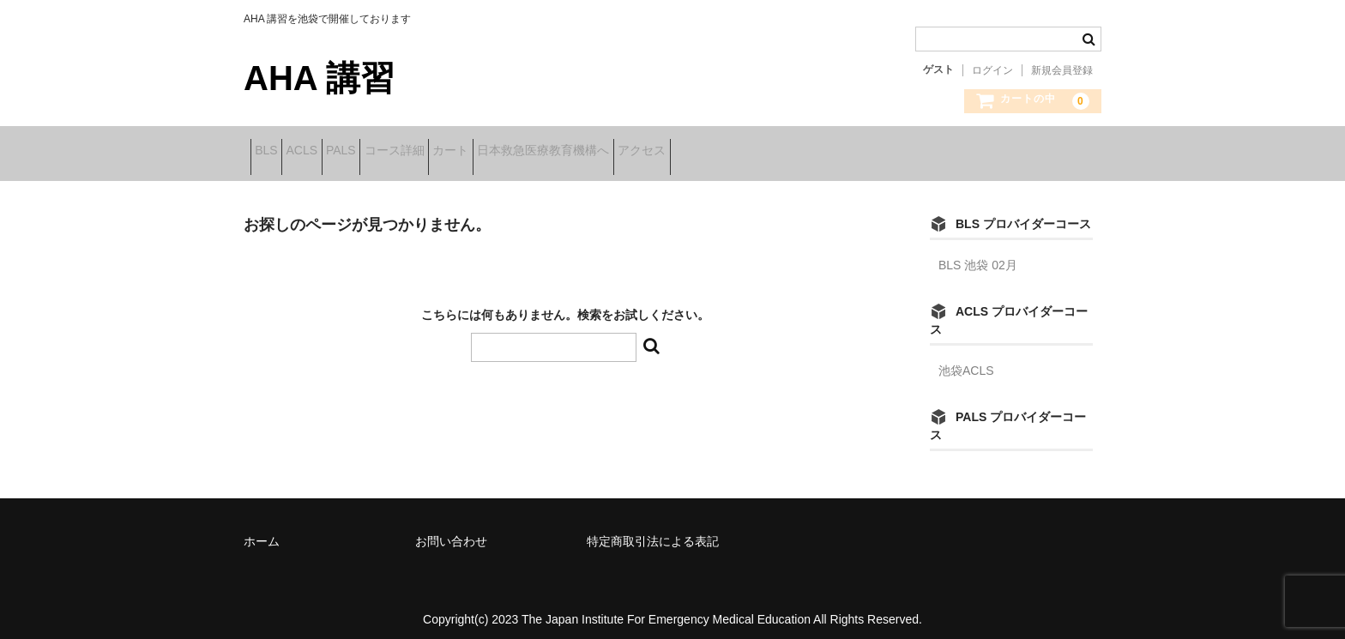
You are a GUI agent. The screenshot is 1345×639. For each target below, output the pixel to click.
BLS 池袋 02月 (977, 254)
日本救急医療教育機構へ (684, 152)
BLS (273, 152)
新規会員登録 (1062, 70)
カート (564, 152)
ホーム (262, 530)
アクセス (809, 152)
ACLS (335, 152)
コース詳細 (481, 152)
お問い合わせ (451, 530)
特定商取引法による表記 (653, 530)
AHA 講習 (319, 78)
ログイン (992, 70)
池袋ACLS (966, 359)
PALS (401, 152)
